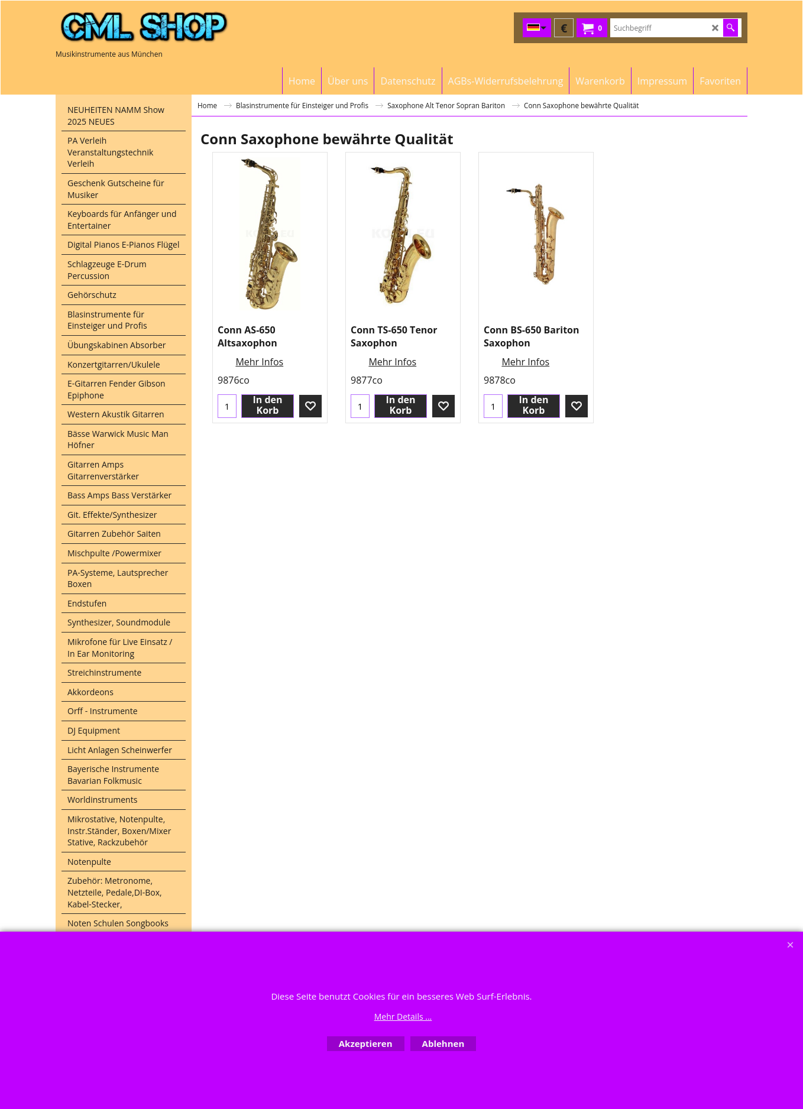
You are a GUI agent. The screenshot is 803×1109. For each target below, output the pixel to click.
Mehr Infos (259, 361)
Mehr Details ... (403, 1016)
